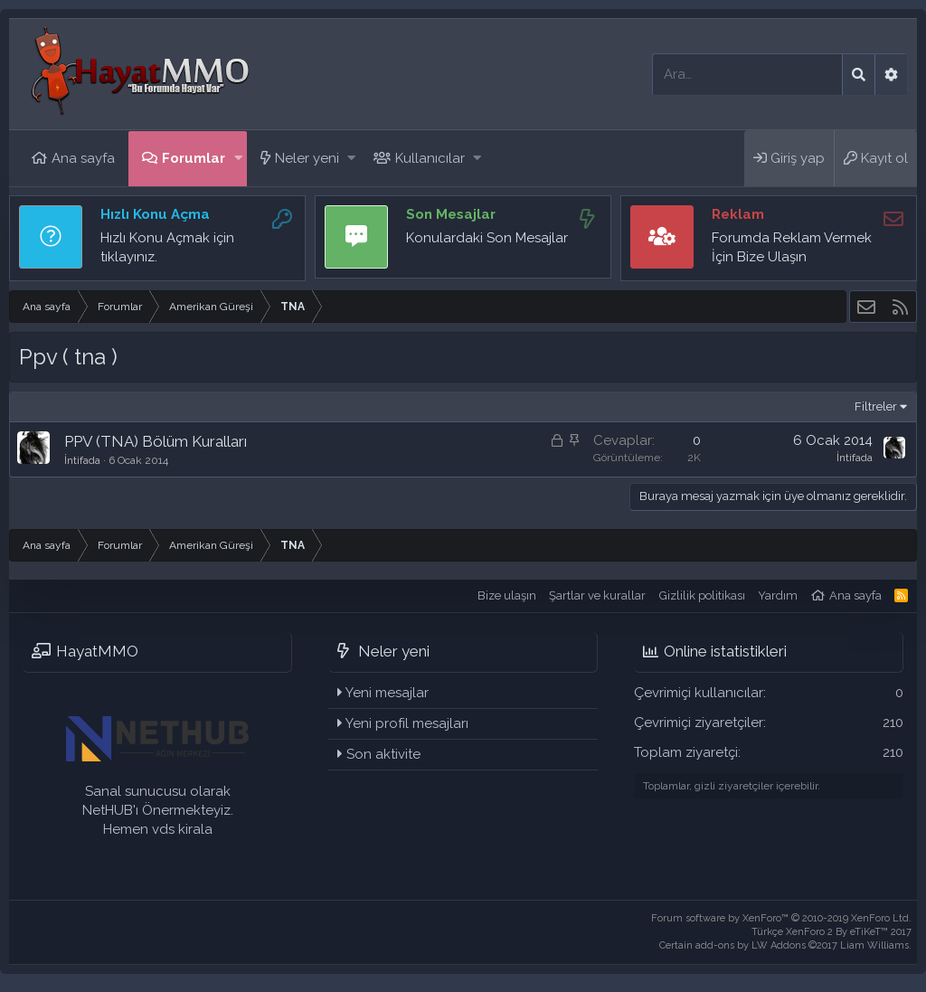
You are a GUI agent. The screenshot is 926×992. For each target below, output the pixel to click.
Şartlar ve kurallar (597, 595)
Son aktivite (383, 754)
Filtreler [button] (876, 406)
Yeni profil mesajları (406, 723)
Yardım (778, 595)
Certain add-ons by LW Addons (785, 945)
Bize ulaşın (506, 595)
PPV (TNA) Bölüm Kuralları (155, 441)
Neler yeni (307, 158)
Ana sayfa (83, 158)
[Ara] (747, 74)
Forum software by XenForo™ (781, 918)
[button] (238, 158)
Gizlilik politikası (702, 595)
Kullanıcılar (430, 158)
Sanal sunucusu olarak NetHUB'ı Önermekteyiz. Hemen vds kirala (157, 810)
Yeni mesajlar (387, 693)
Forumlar (193, 158)
